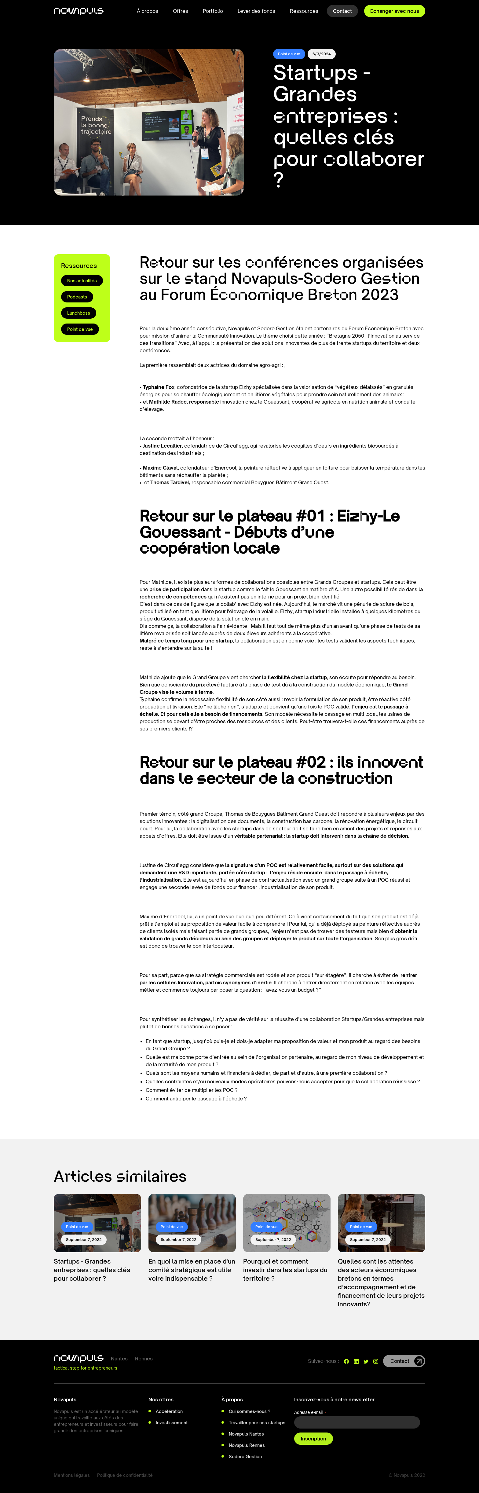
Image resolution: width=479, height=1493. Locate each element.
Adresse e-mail (310, 1412)
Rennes (144, 1359)
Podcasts (77, 296)
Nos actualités (82, 280)
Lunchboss (78, 313)
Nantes (119, 1359)
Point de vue (80, 329)
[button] (148, 11)
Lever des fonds (256, 11)
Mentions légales (72, 1475)
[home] (79, 11)
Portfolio (213, 11)
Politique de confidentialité (125, 1475)
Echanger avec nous (394, 11)
